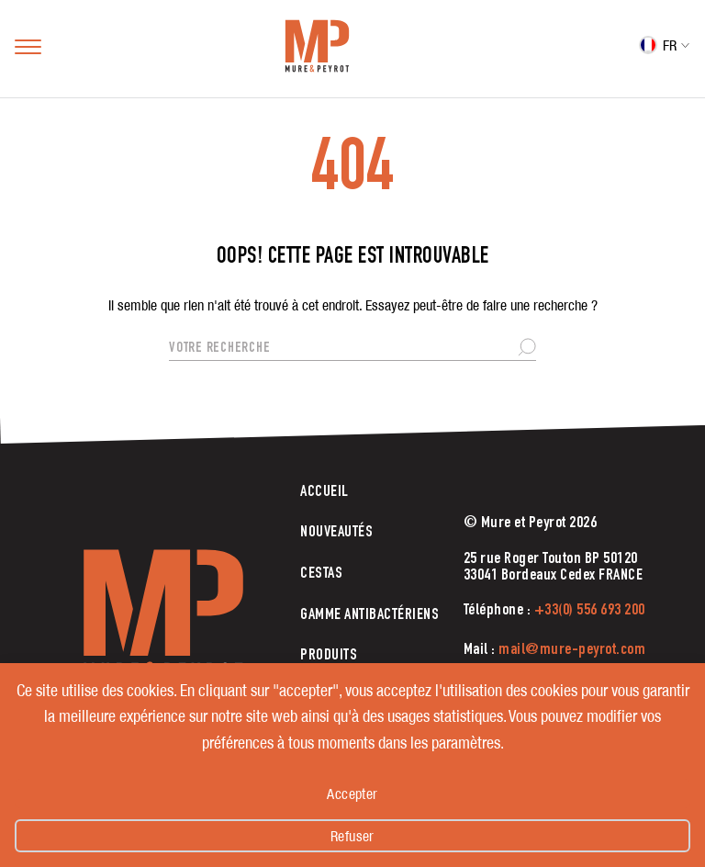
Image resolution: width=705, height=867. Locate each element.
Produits (328, 655)
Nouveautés (336, 532)
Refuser (352, 836)
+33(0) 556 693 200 (589, 610)
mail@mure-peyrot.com (571, 650)
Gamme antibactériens (369, 615)
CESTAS (321, 574)
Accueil (324, 492)
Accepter (352, 793)
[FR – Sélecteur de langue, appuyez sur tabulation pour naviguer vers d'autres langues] (664, 48)
